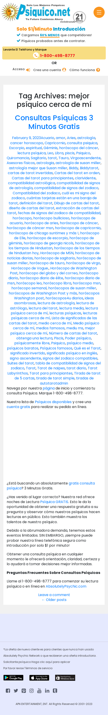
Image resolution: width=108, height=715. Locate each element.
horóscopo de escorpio (47, 238)
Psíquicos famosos (56, 348)
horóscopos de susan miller (72, 288)
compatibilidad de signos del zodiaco (66, 187)
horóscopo (22, 218)
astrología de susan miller (78, 162)
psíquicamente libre (32, 343)
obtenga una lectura (34, 338)
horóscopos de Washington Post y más (43, 293)
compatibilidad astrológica (31, 183)
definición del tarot (35, 203)
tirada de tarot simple (55, 378)
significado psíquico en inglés (72, 353)
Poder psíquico (78, 338)
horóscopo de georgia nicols (48, 243)
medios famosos (50, 328)
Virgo (74, 158)
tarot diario (76, 368)
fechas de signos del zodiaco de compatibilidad (59, 213)
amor (60, 137)
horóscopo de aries (41, 223)
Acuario (47, 137)
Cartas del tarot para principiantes (42, 178)
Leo (50, 153)
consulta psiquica (82, 143)
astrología (86, 137)
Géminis (51, 147)
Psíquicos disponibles (53, 401)
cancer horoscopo (26, 143)
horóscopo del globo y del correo (48, 273)
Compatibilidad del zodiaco (36, 193)
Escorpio (16, 147)
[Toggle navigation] (99, 12)
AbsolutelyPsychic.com (66, 586)
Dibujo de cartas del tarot (76, 203)
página (49, 388)
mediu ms (74, 328)
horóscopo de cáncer (79, 223)
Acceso (18, 69)
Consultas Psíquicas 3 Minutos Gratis (54, 122)
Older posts (54, 599)
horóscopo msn (86, 283)
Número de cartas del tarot (73, 333)
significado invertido (27, 353)
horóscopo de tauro (46, 263)
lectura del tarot (43, 308)
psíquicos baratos (22, 348)
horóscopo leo (29, 283)
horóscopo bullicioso (51, 218)
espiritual (34, 147)
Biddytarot (89, 168)
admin (62, 383)
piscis (70, 153)
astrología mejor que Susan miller (38, 168)
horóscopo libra (57, 283)
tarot (52, 158)
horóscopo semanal (29, 288)
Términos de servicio (38, 668)
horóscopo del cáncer (78, 147)
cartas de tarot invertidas (30, 173)
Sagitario (38, 158)
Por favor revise (13, 668)
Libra (59, 153)
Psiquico (83, 153)
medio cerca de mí (55, 323)
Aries (71, 137)
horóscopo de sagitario (54, 258)
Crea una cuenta (47, 70)
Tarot (31, 368)
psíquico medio (80, 343)
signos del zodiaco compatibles (70, 358)
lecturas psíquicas (65, 313)
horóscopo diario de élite (41, 278)
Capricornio (55, 143)
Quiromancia (18, 158)
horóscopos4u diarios (64, 298)
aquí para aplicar (58, 662)
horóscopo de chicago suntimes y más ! (44, 233)
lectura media (71, 308)
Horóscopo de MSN (56, 253)
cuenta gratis (19, 406)
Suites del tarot (20, 363)
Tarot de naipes (51, 368)
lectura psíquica (31, 153)
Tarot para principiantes (51, 373)
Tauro (63, 158)
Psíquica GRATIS (54, 501)
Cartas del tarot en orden (77, 173)
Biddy (73, 168)
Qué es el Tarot (87, 348)
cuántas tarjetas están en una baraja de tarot (53, 200)
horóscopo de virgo (83, 263)
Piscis (58, 338)
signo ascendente (25, 358)
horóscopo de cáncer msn (30, 228)
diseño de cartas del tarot (31, 208)
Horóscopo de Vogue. (30, 268)
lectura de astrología (56, 303)
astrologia (45, 162)
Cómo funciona (82, 70)
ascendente (90, 158)
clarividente (85, 178)
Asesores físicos (21, 162)
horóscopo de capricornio (78, 228)
